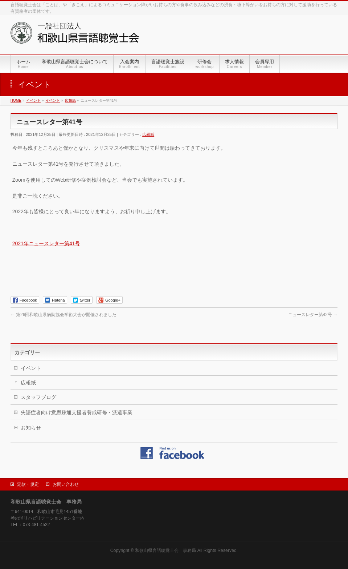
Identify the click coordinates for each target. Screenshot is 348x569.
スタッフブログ (38, 397)
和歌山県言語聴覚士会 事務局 (165, 550)
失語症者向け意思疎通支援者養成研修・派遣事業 (76, 412)
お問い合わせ (66, 484)
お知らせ (31, 428)
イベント (31, 368)
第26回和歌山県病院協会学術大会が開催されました (64, 314)
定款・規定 (28, 484)
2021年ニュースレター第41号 (46, 243)
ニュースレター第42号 (313, 314)
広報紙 (148, 134)
